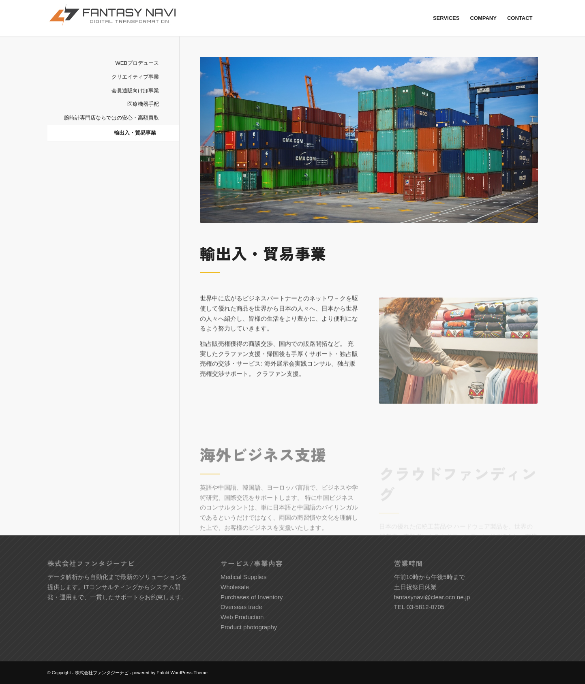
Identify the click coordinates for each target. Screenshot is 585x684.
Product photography (249, 627)
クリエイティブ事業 (135, 77)
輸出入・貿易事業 (135, 133)
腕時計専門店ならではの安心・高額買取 (111, 118)
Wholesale (235, 587)
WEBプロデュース (137, 63)
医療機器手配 (143, 104)
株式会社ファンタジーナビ (102, 672)
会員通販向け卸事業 (135, 91)
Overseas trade (241, 606)
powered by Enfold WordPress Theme (169, 672)
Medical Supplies (243, 576)
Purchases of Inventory (252, 597)
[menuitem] (446, 18)
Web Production (242, 616)
